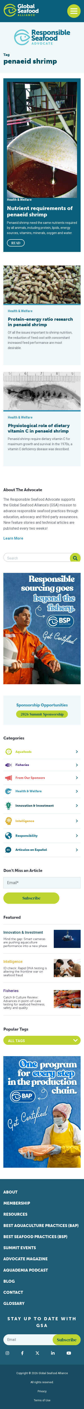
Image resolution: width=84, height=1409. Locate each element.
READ (15, 242)
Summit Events (19, 1247)
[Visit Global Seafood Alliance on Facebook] (26, 1353)
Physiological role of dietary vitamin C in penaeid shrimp (39, 428)
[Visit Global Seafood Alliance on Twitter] (41, 1353)
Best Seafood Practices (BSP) (35, 1236)
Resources (15, 1214)
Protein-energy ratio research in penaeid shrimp (40, 321)
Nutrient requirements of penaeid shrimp (40, 211)
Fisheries (11, 991)
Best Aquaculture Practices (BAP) (41, 1225)
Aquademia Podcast (25, 1270)
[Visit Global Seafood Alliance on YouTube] (72, 1353)
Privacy (42, 1391)
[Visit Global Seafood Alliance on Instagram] (11, 1353)
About (10, 1192)
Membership (16, 1203)
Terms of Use (42, 1400)
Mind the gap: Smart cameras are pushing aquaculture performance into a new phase (25, 942)
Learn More (13, 538)
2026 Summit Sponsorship (42, 714)
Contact (13, 1292)
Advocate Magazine (25, 1258)
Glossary (14, 1303)
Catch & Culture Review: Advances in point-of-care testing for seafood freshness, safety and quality (24, 1003)
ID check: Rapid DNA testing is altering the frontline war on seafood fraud (25, 971)
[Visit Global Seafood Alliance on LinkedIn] (56, 1353)
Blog (9, 1281)
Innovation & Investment (23, 932)
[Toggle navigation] (74, 11)
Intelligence (12, 961)
